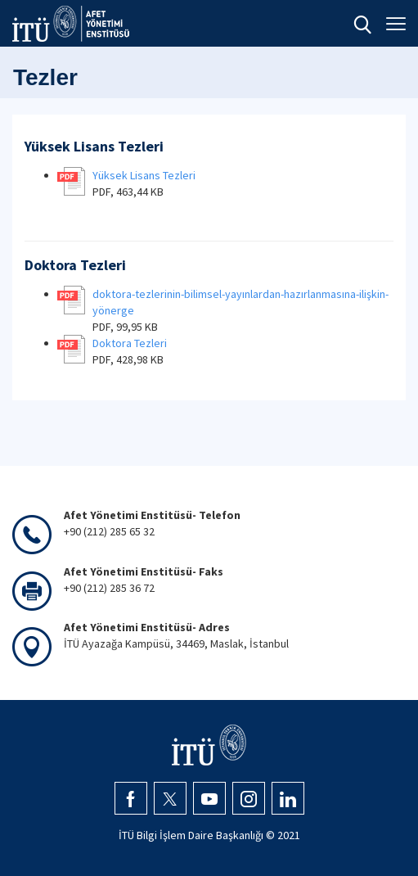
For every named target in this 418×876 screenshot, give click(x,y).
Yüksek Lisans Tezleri (144, 175)
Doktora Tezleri (129, 343)
